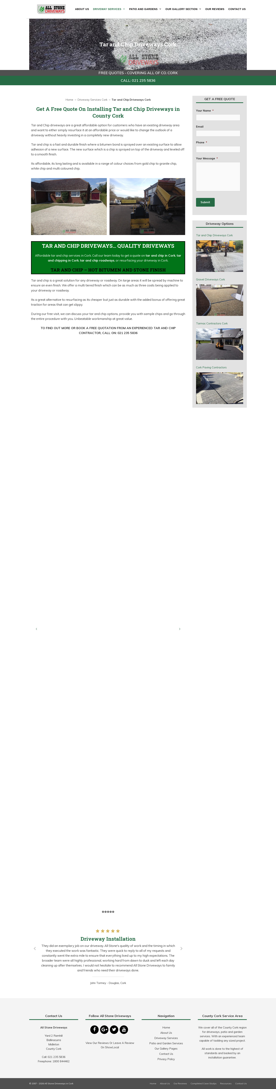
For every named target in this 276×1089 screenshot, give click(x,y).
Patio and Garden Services (166, 1043)
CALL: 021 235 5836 (138, 80)
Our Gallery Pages (166, 1048)
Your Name (205, 110)
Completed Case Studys (204, 1083)
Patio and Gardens (146, 9)
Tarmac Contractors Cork (212, 323)
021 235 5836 (56, 1057)
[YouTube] (124, 1029)
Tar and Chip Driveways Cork (214, 235)
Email (199, 126)
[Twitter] (114, 1029)
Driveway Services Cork (92, 99)
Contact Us (237, 9)
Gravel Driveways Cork (210, 279)
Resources (226, 1083)
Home (69, 99)
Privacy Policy (166, 1059)
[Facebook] (94, 1029)
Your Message (207, 158)
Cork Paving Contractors (211, 367)
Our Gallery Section (184, 9)
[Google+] (104, 1029)
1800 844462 (61, 1061)
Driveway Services (110, 9)
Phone (201, 142)
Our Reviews (214, 9)
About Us (82, 9)
